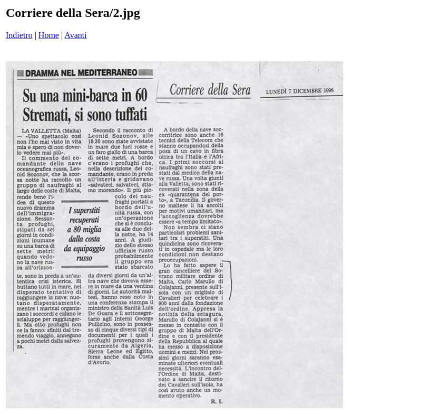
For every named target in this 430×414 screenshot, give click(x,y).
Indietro (19, 35)
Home (48, 35)
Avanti (75, 35)
